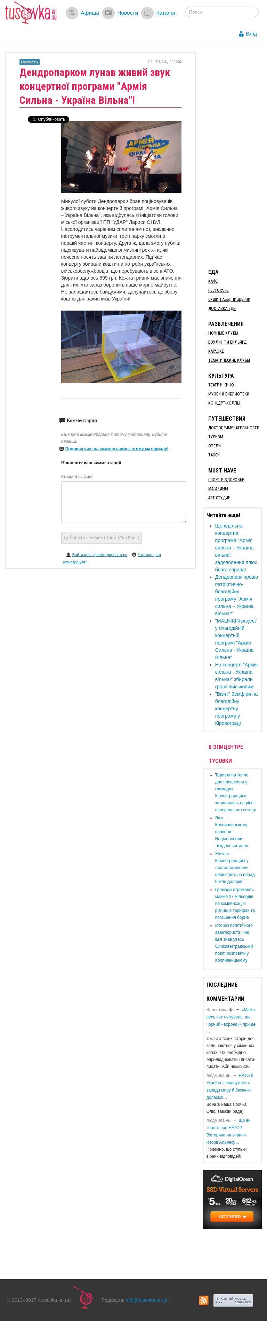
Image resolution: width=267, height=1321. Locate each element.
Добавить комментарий (101, 537)
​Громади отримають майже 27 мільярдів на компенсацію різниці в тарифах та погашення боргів (235, 903)
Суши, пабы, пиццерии (229, 299)
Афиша (90, 13)
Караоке (216, 351)
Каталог (166, 13)
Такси (214, 455)
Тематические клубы (229, 360)
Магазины (218, 488)
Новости (127, 13)
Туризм (215, 437)
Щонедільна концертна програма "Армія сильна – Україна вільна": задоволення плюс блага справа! (236, 547)
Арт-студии (219, 497)
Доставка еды (222, 308)
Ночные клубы (223, 333)
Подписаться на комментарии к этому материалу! (117, 448)
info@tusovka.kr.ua (146, 1300)
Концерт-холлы (224, 403)
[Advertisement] (235, 156)
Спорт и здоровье (226, 479)
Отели (214, 446)
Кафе (213, 281)
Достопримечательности (233, 427)
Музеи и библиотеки (228, 394)
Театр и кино (221, 385)
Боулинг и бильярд (227, 342)
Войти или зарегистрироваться (99, 555)
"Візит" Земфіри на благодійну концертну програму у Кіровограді (236, 708)
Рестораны (218, 290)
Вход (251, 34)
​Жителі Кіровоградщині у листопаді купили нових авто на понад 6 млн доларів (235, 867)
